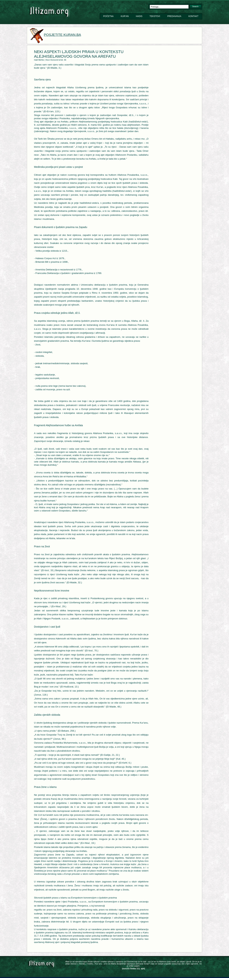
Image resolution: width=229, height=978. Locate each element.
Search (195, 6)
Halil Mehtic (39, 60)
